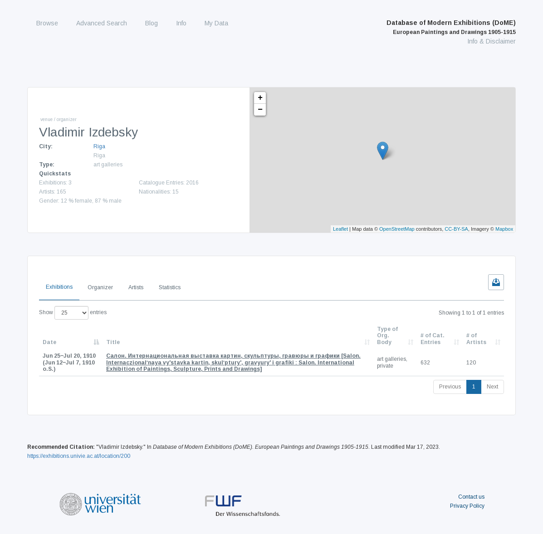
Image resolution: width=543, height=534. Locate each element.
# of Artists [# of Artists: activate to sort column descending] (476, 338)
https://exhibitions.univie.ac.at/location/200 (78, 456)
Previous (450, 387)
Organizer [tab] (100, 287)
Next (492, 387)
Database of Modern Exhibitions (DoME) (451, 27)
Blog (151, 23)
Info (181, 23)
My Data (216, 23)
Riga (99, 146)
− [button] (260, 109)
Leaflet (340, 229)
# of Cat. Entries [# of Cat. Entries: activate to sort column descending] (433, 338)
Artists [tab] (135, 287)
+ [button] (260, 97)
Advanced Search (101, 23)
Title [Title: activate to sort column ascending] (113, 342)
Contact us (471, 497)
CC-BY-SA (456, 229)
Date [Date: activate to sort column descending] (49, 342)
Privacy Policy (467, 506)
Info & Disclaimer (491, 41)
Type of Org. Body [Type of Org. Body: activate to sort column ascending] (387, 335)
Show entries (73, 313)
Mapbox (504, 229)
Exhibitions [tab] (59, 287)
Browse (47, 23)
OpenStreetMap (397, 229)
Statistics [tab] (170, 287)
